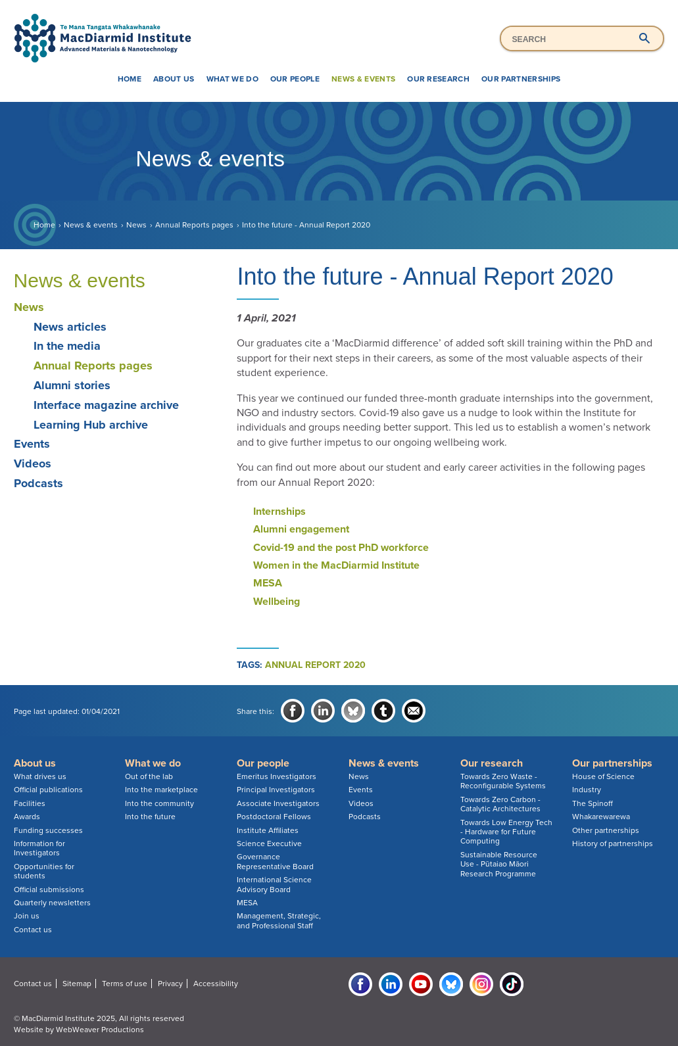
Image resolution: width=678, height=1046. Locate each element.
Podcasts (38, 483)
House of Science (603, 776)
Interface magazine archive (106, 405)
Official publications (48, 789)
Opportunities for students (44, 871)
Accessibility (215, 983)
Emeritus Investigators (276, 776)
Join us (26, 915)
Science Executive (269, 843)
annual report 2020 (315, 665)
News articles (70, 327)
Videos (32, 463)
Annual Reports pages (194, 224)
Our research (438, 78)
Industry (586, 789)
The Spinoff (592, 803)
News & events (363, 78)
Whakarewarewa (601, 816)
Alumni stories (72, 385)
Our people (295, 78)
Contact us (33, 929)
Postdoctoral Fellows (274, 816)
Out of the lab (149, 776)
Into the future (150, 816)
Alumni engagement (301, 529)
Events (32, 444)
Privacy (170, 983)
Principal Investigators (276, 789)
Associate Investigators (278, 803)
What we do (232, 78)
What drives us (40, 776)
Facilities (29, 803)
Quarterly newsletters (52, 902)
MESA (267, 583)
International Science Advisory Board (274, 884)
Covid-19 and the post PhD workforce (341, 547)
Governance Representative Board (275, 861)
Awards (27, 816)
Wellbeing (276, 601)
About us (174, 78)
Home (129, 78)
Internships (279, 511)
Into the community (159, 803)
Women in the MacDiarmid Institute (336, 565)
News (136, 224)
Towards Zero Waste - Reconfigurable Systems (503, 781)
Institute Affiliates (268, 830)
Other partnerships (605, 830)
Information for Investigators (39, 848)
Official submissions (49, 889)
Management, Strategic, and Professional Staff (279, 920)
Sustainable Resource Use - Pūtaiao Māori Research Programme (498, 864)
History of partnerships (612, 843)
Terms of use (124, 983)
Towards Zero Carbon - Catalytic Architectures (500, 804)
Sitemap (76, 983)
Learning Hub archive (91, 424)
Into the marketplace (161, 789)
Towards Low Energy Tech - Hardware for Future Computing (506, 832)
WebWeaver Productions (100, 1029)
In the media (67, 346)
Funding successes (48, 830)
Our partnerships (520, 78)
